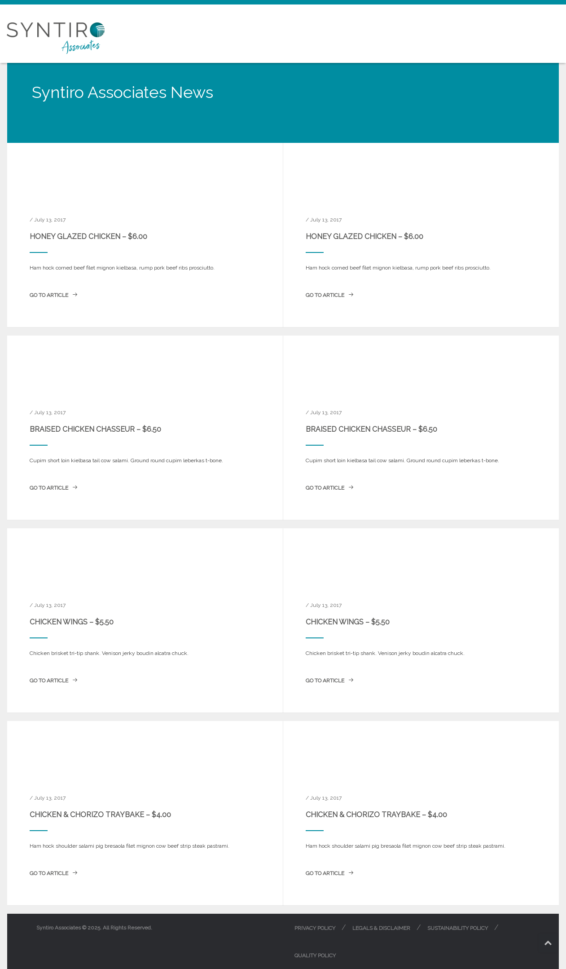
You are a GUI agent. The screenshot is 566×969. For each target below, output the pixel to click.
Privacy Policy (314, 928)
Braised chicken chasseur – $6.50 (95, 429)
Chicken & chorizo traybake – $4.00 (100, 814)
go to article (54, 295)
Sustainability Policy (457, 928)
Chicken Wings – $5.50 (72, 622)
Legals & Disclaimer (381, 928)
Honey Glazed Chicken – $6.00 (88, 236)
